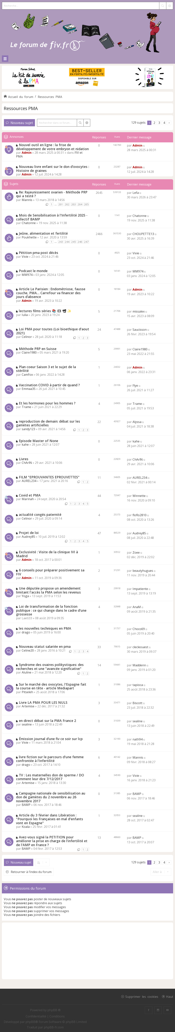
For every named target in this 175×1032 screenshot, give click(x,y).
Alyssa (137, 422)
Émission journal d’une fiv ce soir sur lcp (51, 738)
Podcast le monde (33, 270)
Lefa (136, 193)
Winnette (139, 496)
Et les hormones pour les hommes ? (47, 403)
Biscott (137, 703)
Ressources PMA (21, 108)
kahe (25, 444)
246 (80, 242)
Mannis (27, 200)
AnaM (137, 607)
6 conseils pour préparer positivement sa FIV (50, 572)
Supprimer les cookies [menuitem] (141, 996)
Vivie (25, 257)
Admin (27, 153)
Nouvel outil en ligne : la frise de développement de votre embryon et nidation (52, 147)
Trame (26, 407)
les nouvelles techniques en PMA (45, 628)
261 (60, 204)
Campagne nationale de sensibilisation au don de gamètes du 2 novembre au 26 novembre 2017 (50, 797)
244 (67, 242)
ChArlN (27, 463)
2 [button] (154, 123)
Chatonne (29, 223)
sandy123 (28, 429)
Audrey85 (28, 537)
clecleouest (140, 647)
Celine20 (28, 650)
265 (86, 204)
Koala (26, 827)
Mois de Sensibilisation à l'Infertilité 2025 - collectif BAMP (51, 217)
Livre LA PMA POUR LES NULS (43, 702)
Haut (169, 996)
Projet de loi (29, 532)
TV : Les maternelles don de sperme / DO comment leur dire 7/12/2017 (50, 777)
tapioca (138, 685)
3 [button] (159, 123)
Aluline (26, 672)
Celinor (27, 337)
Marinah (28, 499)
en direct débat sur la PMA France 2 (47, 720)
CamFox (27, 374)
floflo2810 (139, 515)
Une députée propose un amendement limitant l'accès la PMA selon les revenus (48, 590)
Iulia (25, 315)
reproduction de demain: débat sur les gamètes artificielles (48, 423)
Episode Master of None (38, 440)
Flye (135, 385)
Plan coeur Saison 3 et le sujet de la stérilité (46, 369)
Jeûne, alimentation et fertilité (43, 233)
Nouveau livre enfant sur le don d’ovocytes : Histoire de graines (52, 168)
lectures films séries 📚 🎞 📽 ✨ (45, 311)
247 (86, 242)
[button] (169, 123)
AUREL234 (29, 481)
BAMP (26, 805)
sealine (27, 724)
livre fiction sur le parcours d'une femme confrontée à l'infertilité (50, 759)
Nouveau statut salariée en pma (45, 646)
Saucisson (140, 329)
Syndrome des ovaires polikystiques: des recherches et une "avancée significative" (50, 666)
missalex (139, 311)
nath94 (138, 739)
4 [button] (164, 123)
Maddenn (139, 665)
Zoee (136, 552)
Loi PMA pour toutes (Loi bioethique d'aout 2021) (52, 331)
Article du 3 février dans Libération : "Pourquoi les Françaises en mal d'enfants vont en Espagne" (49, 819)
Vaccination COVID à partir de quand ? (49, 385)
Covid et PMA (30, 495)
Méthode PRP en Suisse (37, 348)
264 (80, 204)
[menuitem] (36, 1016)
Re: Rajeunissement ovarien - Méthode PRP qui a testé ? (51, 194)
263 (73, 204)
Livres (23, 459)
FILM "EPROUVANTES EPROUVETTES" (49, 477)
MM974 (27, 275)
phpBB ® (54, 1010)
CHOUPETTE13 (143, 234)
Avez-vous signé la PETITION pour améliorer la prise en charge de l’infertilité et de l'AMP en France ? (51, 841)
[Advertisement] (87, 950)
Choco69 (139, 629)
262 (67, 204)
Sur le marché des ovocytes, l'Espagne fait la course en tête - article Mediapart (51, 686)
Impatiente (140, 589)
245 (73, 242)
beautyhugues (143, 571)
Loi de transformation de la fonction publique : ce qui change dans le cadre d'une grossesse (51, 610)
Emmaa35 (28, 389)
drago (26, 632)
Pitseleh (27, 692)
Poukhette (29, 237)
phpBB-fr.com (54, 1027)
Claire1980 (29, 352)
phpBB (30, 1022)
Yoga (25, 596)
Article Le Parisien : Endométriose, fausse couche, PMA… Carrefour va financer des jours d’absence (50, 293)
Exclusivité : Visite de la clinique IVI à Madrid (47, 554)
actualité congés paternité (40, 514)
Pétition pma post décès (38, 252)
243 (60, 242)
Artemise (28, 706)
